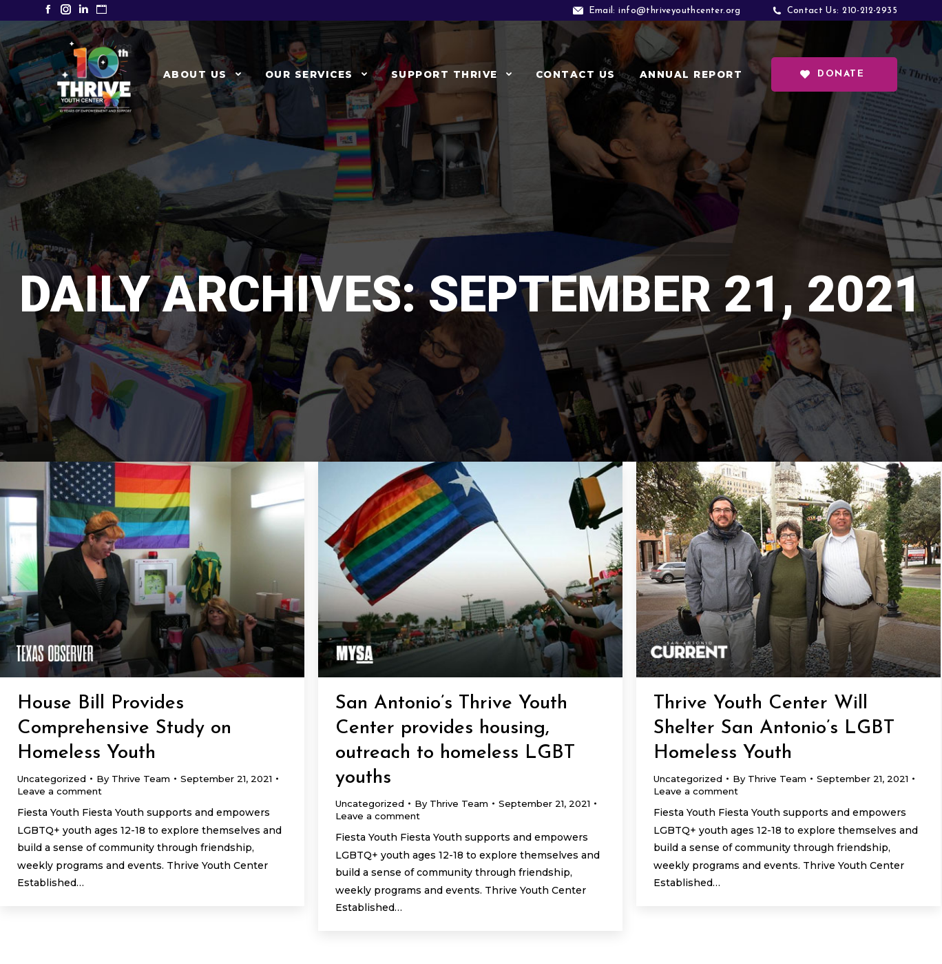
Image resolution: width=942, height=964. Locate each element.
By (133, 778)
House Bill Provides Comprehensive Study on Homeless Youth (124, 728)
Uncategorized (51, 778)
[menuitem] (202, 74)
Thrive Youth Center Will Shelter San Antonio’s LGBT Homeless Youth (773, 728)
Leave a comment (59, 791)
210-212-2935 (869, 10)
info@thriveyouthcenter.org (679, 10)
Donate (832, 74)
